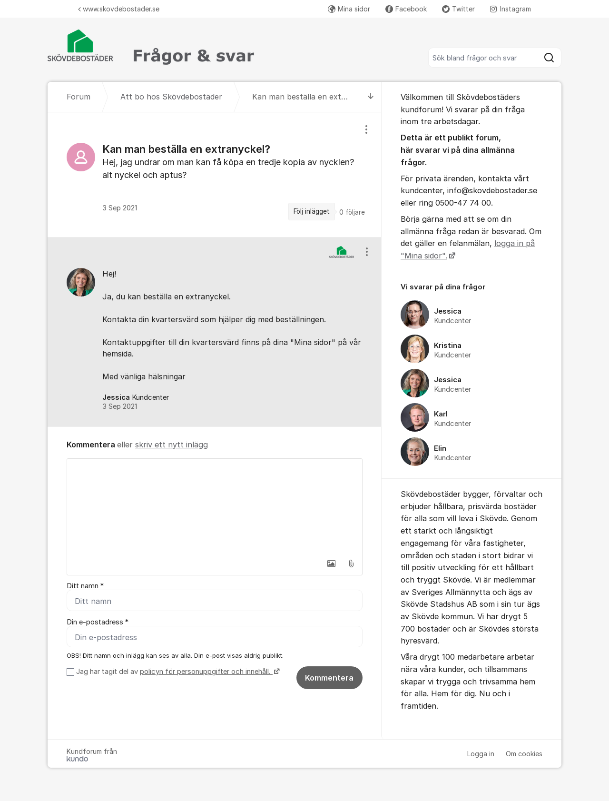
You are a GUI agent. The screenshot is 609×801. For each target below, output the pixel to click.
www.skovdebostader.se (118, 9)
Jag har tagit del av (176, 671)
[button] (331, 563)
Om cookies (524, 754)
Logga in (480, 754)
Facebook (406, 9)
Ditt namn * (85, 586)
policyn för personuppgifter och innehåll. (206, 671)
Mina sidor (349, 9)
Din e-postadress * (97, 622)
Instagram (510, 9)
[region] (215, 174)
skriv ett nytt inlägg (171, 444)
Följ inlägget (312, 211)
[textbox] (214, 506)
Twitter (458, 9)
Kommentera (329, 677)
